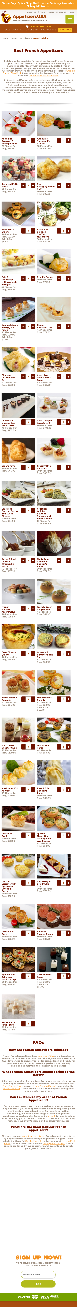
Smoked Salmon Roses (45, 933)
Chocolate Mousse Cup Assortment (8, 423)
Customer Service (57, 12)
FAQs (5, 1232)
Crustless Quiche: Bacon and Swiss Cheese (10, 513)
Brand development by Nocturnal (16, 1305)
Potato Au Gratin (7, 835)
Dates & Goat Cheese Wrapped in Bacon (9, 563)
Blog (71, 12)
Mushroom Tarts (11, 1089)
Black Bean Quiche (8, 231)
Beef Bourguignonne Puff (46, 186)
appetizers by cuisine (33, 1136)
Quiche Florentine (34, 1141)
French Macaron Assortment (44, 76)
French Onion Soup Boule (44, 608)
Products (7, 1223)
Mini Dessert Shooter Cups (9, 747)
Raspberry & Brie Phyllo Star (43, 884)
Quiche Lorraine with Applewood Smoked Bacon (9, 887)
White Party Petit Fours (8, 1023)
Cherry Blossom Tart (44, 326)
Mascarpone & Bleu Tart (45, 699)
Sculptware (8, 1276)
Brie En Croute (45, 277)
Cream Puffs (8, 466)
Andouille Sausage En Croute (43, 141)
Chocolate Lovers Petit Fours (43, 378)
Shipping (7, 1257)
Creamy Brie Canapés (44, 467)
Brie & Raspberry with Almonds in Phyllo (9, 281)
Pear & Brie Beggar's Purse (43, 791)
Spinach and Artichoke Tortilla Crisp (9, 977)
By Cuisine (25, 38)
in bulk (52, 1116)
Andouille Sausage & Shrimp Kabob (9, 141)
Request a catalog (12, 1242)
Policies (6, 1262)
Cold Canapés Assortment (44, 422)
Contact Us (8, 1267)
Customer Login (11, 1252)
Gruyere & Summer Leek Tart (45, 655)
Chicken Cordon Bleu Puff (9, 378)
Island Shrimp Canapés (9, 699)
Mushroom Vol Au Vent (10, 789)
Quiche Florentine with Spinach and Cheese (44, 838)
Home (5, 38)
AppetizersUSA (46, 1056)
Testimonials (9, 1272)
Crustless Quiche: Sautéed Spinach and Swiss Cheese (44, 514)
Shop (14, 38)
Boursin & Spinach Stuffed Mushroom (43, 233)
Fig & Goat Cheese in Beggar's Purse (43, 563)
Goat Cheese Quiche (9, 653)
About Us (7, 1228)
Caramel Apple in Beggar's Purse (10, 327)
